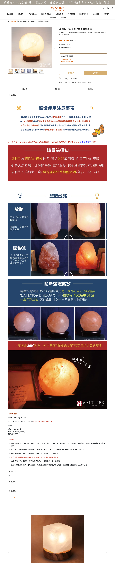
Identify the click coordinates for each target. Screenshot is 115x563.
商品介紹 (24, 89)
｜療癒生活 (95, 14)
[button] (55, 48)
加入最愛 (63, 78)
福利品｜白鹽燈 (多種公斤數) (93, 521)
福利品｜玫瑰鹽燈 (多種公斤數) (69, 522)
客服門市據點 (11, 543)
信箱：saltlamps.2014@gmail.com (18, 552)
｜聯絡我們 (62, 17)
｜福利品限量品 (46, 14)
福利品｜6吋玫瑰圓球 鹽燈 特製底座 (44, 522)
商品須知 (27, 543)
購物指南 (19, 543)
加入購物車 (71, 73)
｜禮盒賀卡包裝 (32, 14)
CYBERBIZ (44, 558)
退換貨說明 (35, 543)
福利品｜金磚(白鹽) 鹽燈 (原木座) (21, 522)
